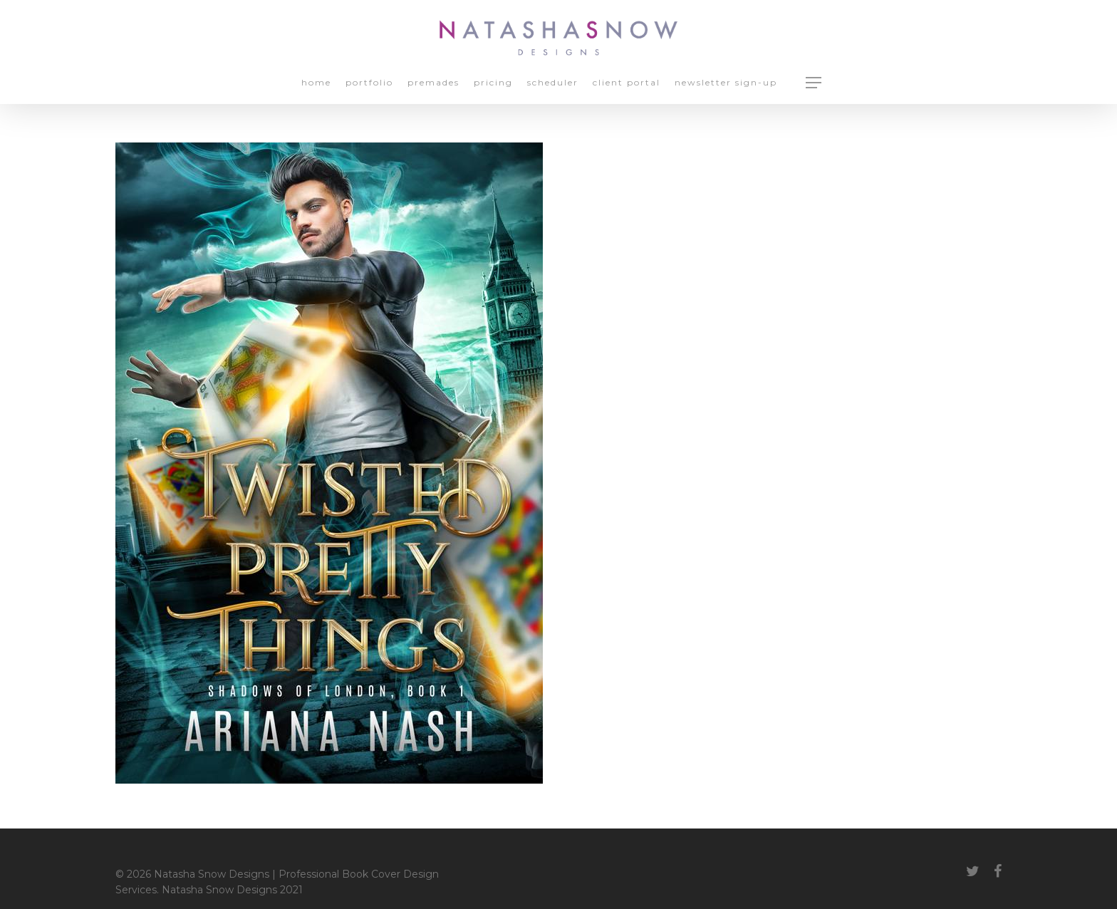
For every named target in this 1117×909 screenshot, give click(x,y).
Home (316, 83)
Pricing (493, 83)
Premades (433, 83)
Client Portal (626, 83)
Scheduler (552, 83)
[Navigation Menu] (814, 83)
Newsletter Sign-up (726, 83)
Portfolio (369, 83)
